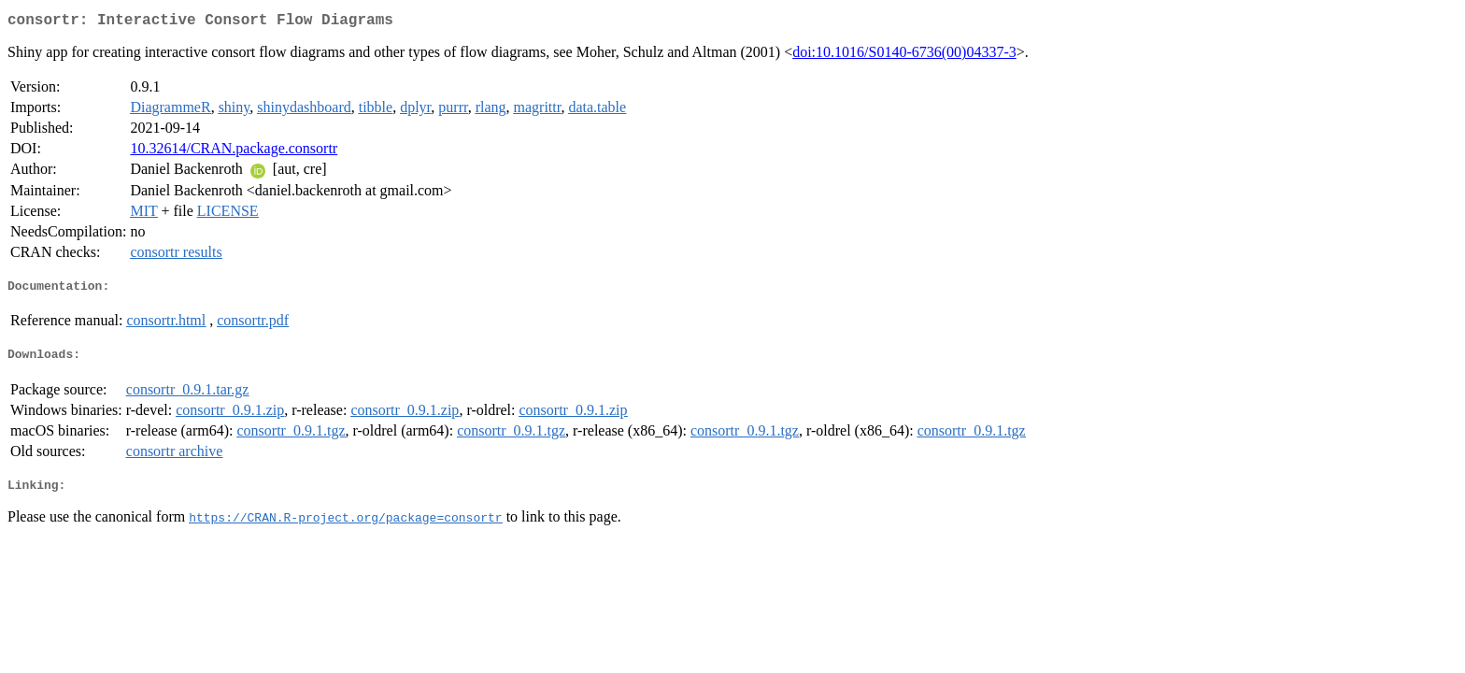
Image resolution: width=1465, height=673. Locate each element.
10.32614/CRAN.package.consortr (233, 152)
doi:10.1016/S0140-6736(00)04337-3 (904, 56)
